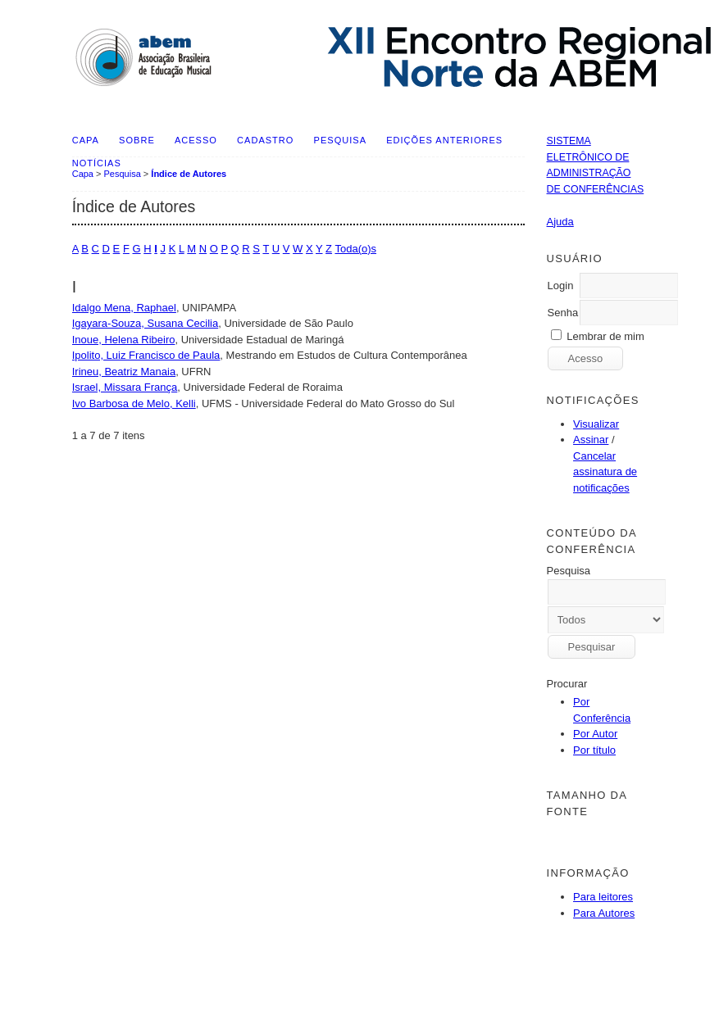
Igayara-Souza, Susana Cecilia (145, 323)
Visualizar (596, 424)
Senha (563, 312)
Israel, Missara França (125, 387)
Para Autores (604, 913)
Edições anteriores (444, 140)
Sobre (137, 140)
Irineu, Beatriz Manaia (123, 371)
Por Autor (595, 734)
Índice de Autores (188, 174)
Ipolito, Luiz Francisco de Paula (146, 355)
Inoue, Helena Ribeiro (123, 339)
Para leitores (603, 897)
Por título (594, 750)
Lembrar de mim (605, 336)
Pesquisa (340, 140)
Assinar (590, 439)
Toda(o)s (355, 249)
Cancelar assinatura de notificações (605, 472)
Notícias (96, 163)
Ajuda (560, 221)
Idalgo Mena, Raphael (124, 307)
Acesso (196, 140)
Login (561, 285)
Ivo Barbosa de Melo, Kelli (134, 403)
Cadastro (265, 140)
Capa (85, 140)
